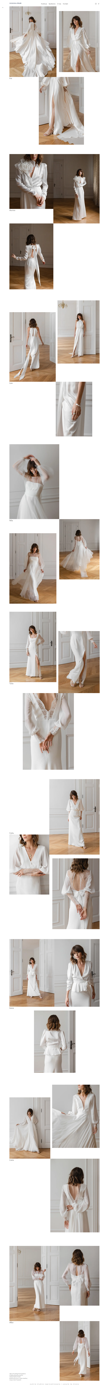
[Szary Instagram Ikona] (96, 4)
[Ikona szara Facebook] (99, 4)
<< (2, 7)
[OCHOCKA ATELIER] (17, 3)
